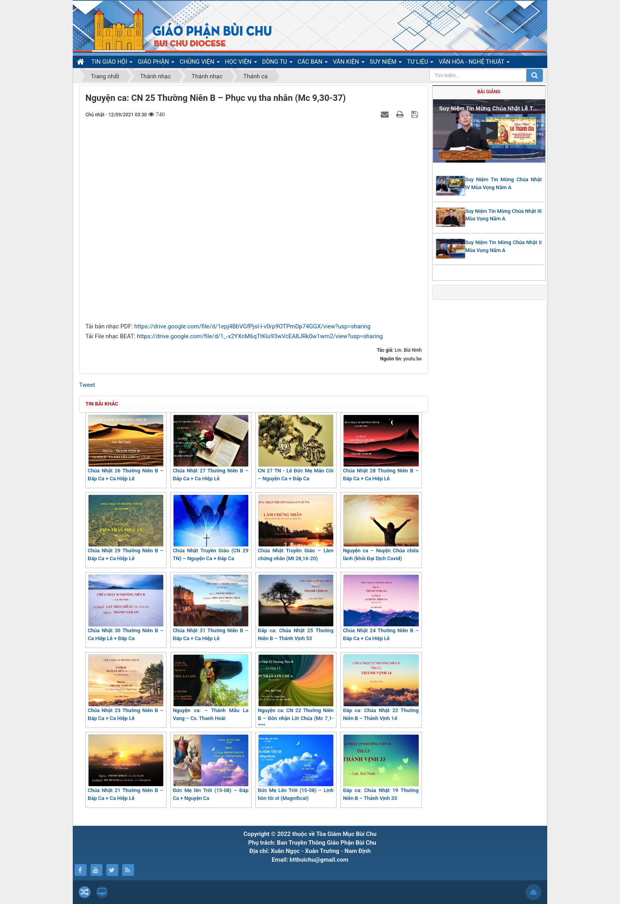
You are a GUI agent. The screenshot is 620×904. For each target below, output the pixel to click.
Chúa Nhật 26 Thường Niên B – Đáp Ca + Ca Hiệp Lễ (125, 448)
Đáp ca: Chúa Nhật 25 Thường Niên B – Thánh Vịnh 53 (295, 607)
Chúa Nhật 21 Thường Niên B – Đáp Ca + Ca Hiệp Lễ (125, 767)
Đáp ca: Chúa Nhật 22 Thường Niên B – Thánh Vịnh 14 (380, 687)
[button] (489, 130)
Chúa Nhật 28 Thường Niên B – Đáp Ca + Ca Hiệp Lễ (380, 448)
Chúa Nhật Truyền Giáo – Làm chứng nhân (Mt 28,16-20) (295, 528)
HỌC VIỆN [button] (241, 63)
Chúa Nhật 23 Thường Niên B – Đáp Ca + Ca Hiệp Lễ (125, 687)
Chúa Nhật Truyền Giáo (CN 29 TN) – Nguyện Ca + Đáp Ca (210, 528)
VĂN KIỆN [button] (349, 63)
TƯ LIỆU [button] (420, 63)
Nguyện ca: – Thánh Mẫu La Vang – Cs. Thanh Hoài (210, 687)
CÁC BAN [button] (313, 63)
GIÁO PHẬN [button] (156, 63)
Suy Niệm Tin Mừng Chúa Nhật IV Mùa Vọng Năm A (503, 183)
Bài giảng (488, 92)
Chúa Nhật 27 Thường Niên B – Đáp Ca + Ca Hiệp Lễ (210, 448)
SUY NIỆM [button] (386, 63)
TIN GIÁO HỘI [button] (111, 63)
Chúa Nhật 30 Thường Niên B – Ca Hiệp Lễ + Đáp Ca (125, 607)
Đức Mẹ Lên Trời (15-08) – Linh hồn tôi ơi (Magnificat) (295, 767)
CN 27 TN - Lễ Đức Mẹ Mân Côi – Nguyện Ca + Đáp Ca (295, 448)
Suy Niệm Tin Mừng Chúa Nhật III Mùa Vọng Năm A (503, 215)
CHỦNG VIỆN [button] (199, 63)
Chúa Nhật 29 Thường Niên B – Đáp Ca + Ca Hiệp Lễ (125, 528)
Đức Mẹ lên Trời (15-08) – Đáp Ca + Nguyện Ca (210, 767)
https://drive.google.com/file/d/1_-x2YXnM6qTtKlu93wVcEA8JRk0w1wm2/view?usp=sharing (260, 336)
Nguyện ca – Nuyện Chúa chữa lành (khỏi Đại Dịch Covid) (380, 528)
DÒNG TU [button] (277, 63)
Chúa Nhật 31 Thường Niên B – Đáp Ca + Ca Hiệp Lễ (210, 607)
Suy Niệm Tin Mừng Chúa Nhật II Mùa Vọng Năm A (503, 246)
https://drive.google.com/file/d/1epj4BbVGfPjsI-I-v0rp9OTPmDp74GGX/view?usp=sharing (252, 326)
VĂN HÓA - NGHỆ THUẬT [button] (474, 63)
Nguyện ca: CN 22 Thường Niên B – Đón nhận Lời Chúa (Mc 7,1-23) (295, 691)
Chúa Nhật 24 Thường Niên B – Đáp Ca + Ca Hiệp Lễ (380, 607)
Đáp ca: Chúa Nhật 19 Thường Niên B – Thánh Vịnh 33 (380, 767)
